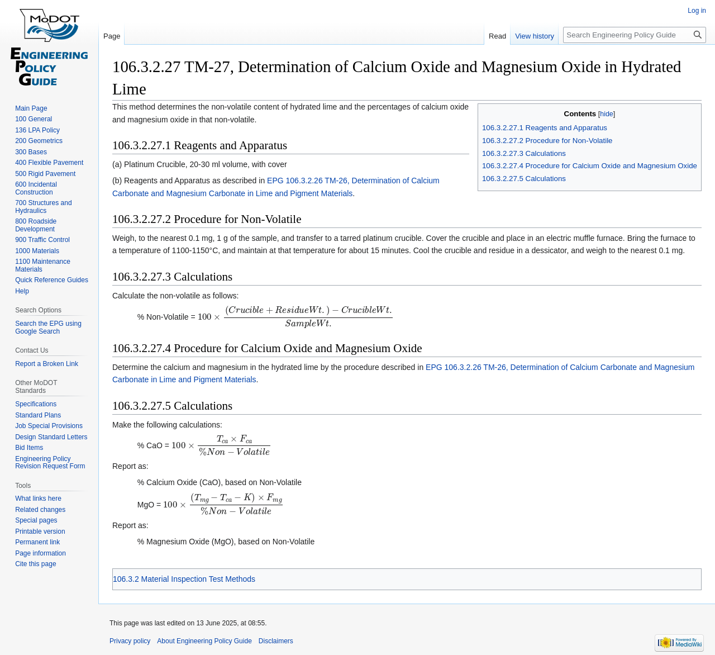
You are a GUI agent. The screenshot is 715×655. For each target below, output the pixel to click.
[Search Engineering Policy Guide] (634, 35)
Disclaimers (276, 641)
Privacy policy (129, 641)
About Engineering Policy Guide (204, 641)
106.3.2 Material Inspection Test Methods (184, 579)
